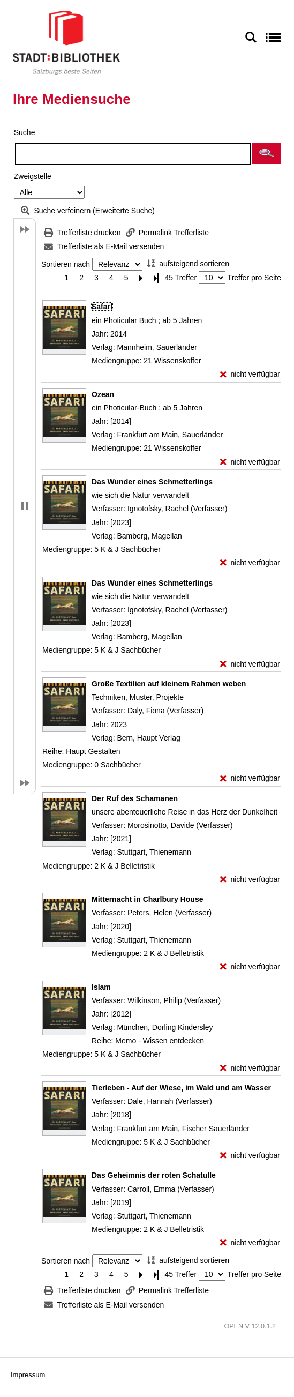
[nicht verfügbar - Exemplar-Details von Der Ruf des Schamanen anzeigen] (250, 879)
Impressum (28, 1375)
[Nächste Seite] (141, 278)
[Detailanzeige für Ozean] (103, 394)
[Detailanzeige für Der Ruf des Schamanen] (135, 798)
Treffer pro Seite (254, 277)
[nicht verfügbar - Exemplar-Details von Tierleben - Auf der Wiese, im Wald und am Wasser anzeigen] (250, 1155)
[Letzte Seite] (156, 278)
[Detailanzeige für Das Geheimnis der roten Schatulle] (154, 1175)
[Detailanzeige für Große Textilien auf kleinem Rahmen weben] (169, 683)
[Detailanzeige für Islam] (101, 987)
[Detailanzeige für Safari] (102, 306)
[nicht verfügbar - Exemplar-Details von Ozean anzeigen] (250, 462)
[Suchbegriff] (133, 154)
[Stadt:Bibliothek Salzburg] (66, 42)
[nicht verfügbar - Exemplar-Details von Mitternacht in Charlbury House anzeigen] (250, 967)
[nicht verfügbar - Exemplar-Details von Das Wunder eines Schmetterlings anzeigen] (250, 563)
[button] (266, 153)
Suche (24, 132)
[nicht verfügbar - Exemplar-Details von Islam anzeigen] (250, 1068)
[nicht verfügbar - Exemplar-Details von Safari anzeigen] (250, 374)
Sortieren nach (65, 264)
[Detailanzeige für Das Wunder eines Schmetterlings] (152, 481)
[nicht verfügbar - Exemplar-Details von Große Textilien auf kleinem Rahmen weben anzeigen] (250, 778)
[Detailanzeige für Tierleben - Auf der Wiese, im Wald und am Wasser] (181, 1088)
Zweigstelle (32, 176)
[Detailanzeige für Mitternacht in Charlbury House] (147, 899)
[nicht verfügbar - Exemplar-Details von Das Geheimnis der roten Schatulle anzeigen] (250, 1243)
